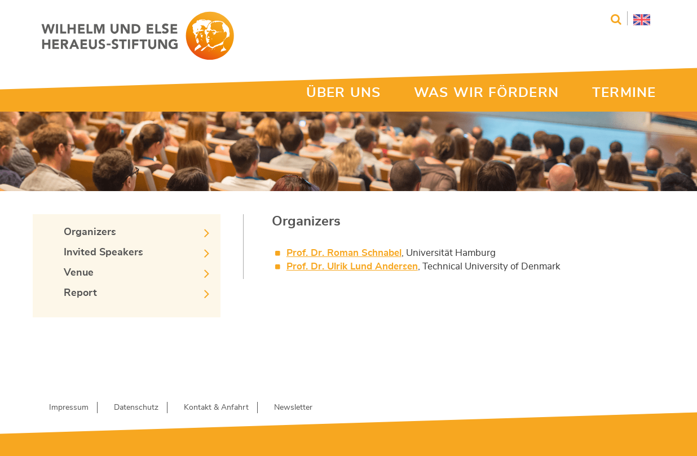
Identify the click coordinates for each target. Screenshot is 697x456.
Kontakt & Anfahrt (216, 407)
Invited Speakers (103, 252)
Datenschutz (136, 407)
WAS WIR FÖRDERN (486, 93)
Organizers (90, 232)
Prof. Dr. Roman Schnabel (344, 253)
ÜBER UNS (343, 93)
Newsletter (293, 407)
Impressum (69, 407)
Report (80, 293)
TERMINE (624, 93)
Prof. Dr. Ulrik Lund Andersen (352, 266)
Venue (79, 273)
